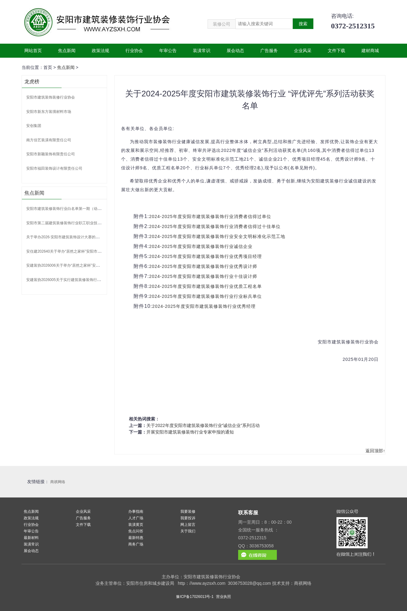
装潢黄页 (135, 524)
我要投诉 (187, 518)
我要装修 (187, 511)
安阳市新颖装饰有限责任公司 (50, 154)
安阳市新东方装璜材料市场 (48, 111)
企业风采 (302, 50)
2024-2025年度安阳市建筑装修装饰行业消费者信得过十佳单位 (215, 226)
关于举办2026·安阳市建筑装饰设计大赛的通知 (64, 237)
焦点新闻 (67, 50)
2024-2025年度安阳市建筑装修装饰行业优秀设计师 (203, 266)
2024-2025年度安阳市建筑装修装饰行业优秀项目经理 (205, 256)
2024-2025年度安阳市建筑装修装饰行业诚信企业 (201, 246)
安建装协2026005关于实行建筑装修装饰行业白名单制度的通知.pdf (81, 280)
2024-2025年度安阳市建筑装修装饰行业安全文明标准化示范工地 (217, 236)
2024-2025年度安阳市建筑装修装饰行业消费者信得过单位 (210, 216)
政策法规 (100, 50)
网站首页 (33, 50)
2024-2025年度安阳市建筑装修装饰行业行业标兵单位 (205, 296)
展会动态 (235, 50)
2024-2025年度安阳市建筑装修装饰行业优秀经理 (204, 306)
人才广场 (135, 518)
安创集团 (33, 126)
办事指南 (135, 511)
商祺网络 (57, 482)
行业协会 (134, 50)
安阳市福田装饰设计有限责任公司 (54, 168)
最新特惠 (135, 538)
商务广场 (135, 544)
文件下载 (336, 50)
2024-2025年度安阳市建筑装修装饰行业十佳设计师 (203, 276)
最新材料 (31, 538)
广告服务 (269, 50)
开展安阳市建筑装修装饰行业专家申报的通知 (190, 431)
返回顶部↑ (375, 450)
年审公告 (168, 50)
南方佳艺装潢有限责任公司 (48, 140)
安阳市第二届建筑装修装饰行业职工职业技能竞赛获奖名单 (75, 223)
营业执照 (223, 596)
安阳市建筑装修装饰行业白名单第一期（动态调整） (69, 208)
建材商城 (370, 50)
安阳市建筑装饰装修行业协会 (50, 97)
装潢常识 (201, 50)
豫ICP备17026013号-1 (194, 596)
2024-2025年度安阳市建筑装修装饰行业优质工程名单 (205, 286)
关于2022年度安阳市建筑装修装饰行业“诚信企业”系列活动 (202, 425)
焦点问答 (135, 531)
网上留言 (187, 524)
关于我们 (187, 531)
